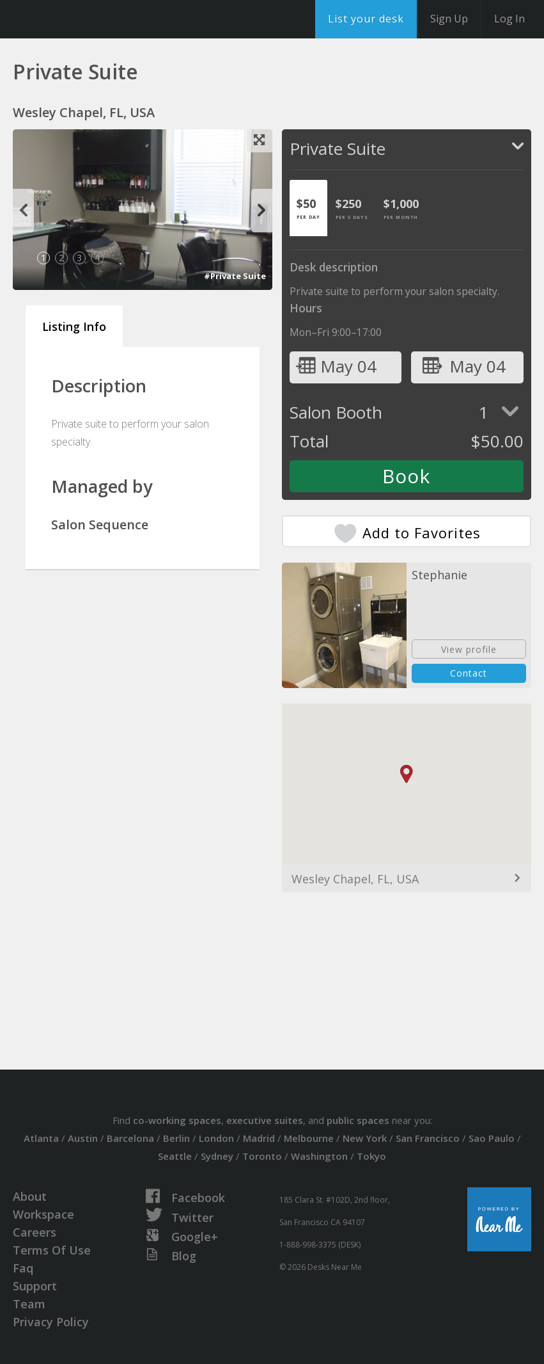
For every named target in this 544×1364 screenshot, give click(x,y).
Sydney (217, 1156)
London (216, 1138)
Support (35, 1286)
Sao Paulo (492, 1138)
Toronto (262, 1156)
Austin (83, 1138)
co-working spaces (177, 1120)
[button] (406, 774)
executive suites (264, 1120)
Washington (319, 1156)
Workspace (43, 1214)
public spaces (358, 1120)
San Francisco (428, 1138)
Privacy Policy (51, 1321)
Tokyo (371, 1156)
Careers (34, 1232)
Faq (23, 1268)
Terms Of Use (52, 1250)
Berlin (176, 1138)
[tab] (308, 208)
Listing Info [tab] (74, 326)
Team (29, 1304)
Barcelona (130, 1138)
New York (365, 1138)
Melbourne (309, 1138)
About (30, 1196)
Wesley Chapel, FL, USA (355, 879)
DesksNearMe (89, 19)
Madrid (259, 1138)
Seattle (175, 1156)
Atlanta (41, 1138)
